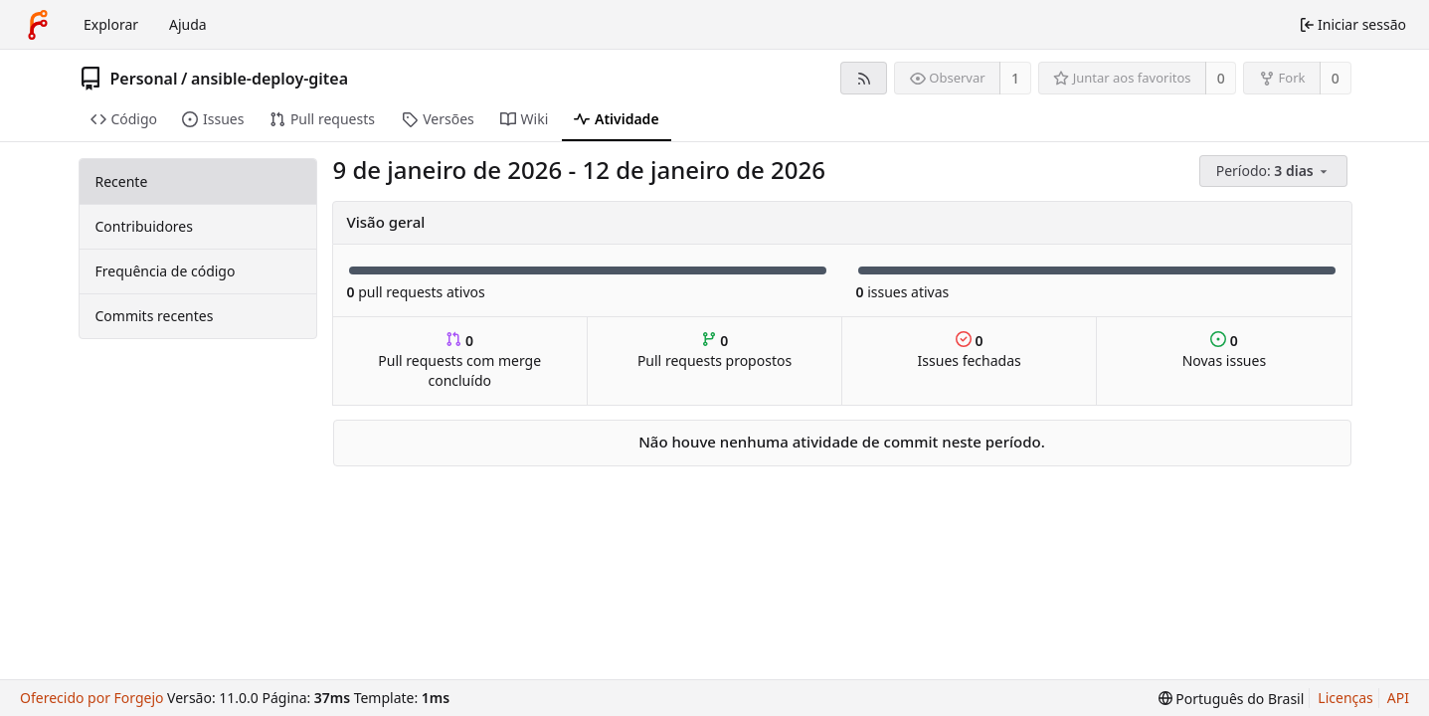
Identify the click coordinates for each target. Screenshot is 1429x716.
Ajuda (188, 24)
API (1398, 697)
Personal (144, 79)
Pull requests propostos (714, 350)
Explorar (111, 24)
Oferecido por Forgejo (92, 697)
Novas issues (1224, 350)
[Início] (38, 25)
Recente (121, 181)
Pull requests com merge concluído (459, 360)
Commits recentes (154, 315)
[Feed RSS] (863, 78)
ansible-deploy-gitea (269, 79)
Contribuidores (144, 226)
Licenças (1345, 697)
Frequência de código (165, 271)
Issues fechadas (969, 350)
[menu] (1275, 171)
